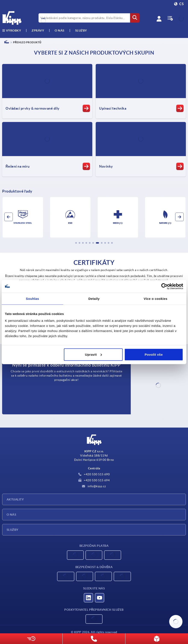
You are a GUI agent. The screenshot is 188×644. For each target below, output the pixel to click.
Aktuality (15, 499)
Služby (12, 529)
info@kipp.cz (94, 486)
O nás (60, 30)
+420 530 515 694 (94, 480)
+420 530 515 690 (94, 474)
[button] (76, 243)
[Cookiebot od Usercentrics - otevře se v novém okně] (164, 286)
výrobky (11, 30)
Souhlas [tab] (32, 298)
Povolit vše (154, 354)
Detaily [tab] (94, 298)
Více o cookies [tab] (155, 298)
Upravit (93, 354)
